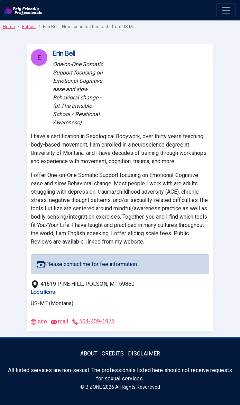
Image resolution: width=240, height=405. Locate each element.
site (39, 321)
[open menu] (226, 10)
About (89, 353)
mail (59, 321)
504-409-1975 (93, 321)
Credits (113, 353)
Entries (29, 26)
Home (9, 26)
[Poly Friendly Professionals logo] (23, 10)
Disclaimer (144, 353)
